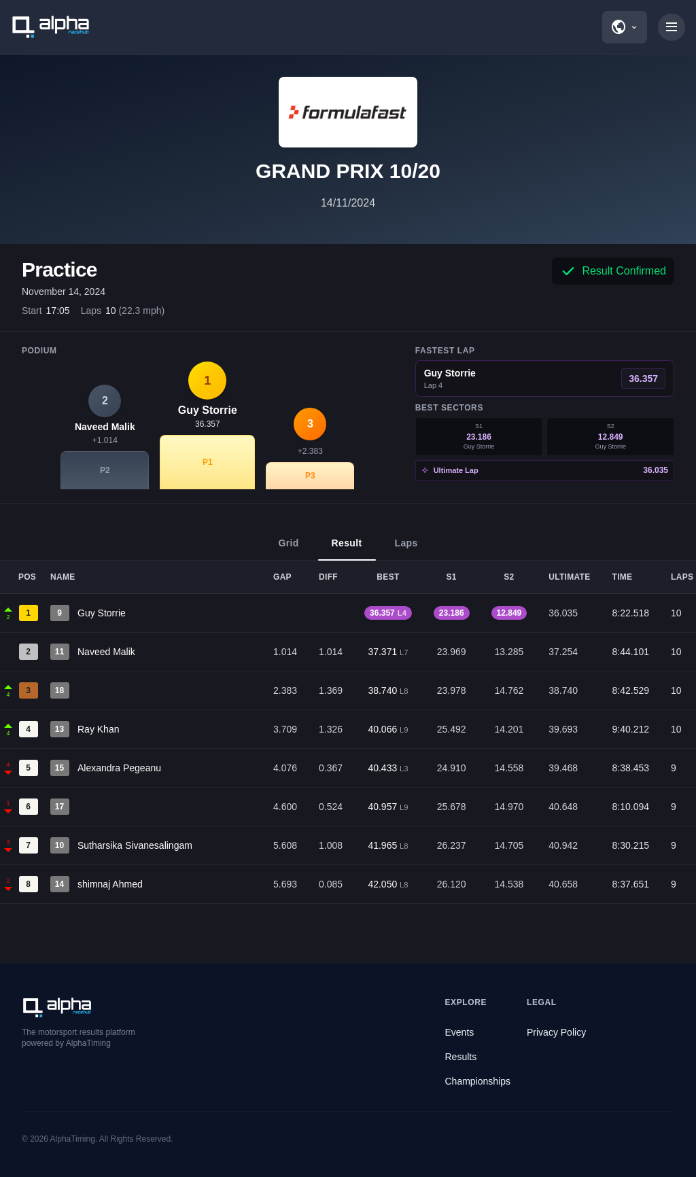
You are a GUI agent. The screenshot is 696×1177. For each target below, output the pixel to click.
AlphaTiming (72, 1139)
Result (347, 549)
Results (461, 1056)
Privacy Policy (556, 1032)
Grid (288, 549)
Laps (406, 549)
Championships (478, 1081)
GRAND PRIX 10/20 (348, 171)
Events (459, 1032)
